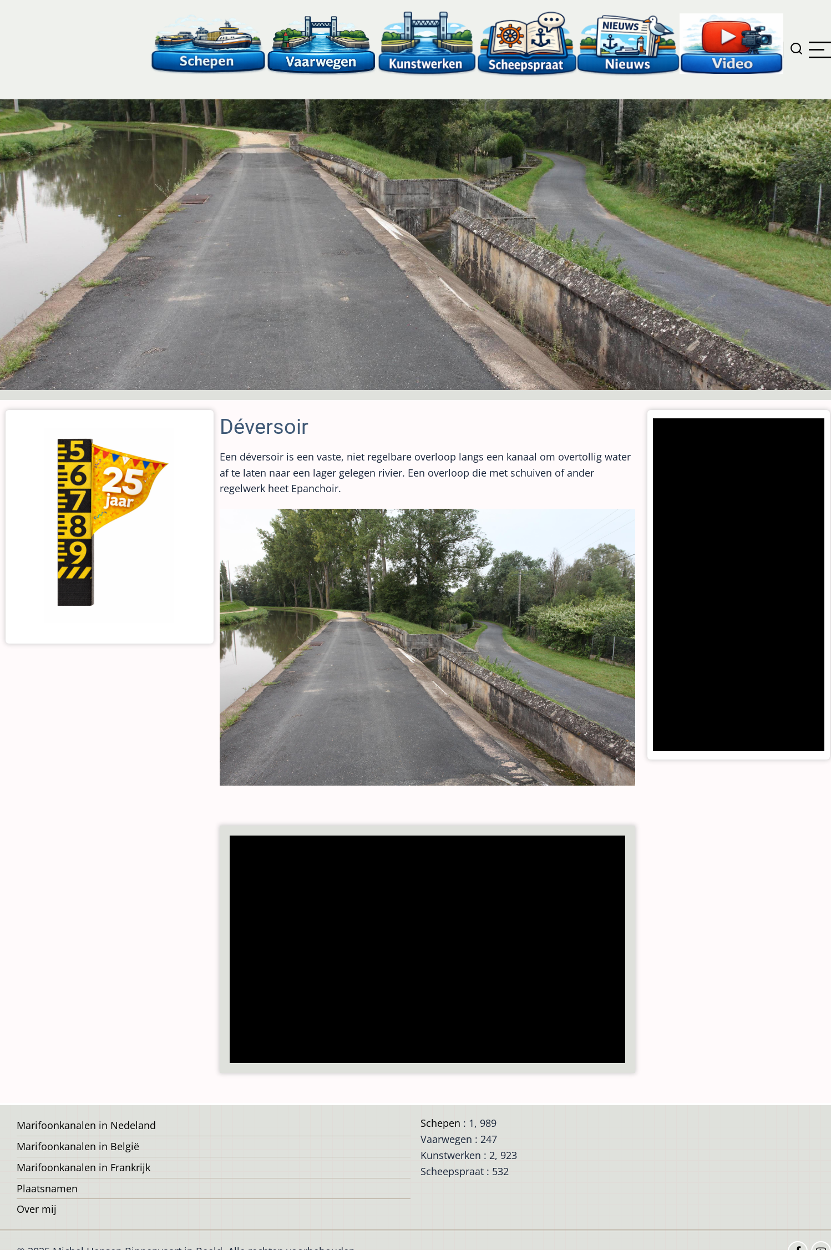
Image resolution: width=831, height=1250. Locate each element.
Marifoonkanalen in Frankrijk (83, 1167)
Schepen (440, 1123)
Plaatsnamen (47, 1188)
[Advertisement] (422, 950)
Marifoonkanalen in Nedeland (86, 1125)
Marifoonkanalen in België (78, 1146)
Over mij (37, 1209)
